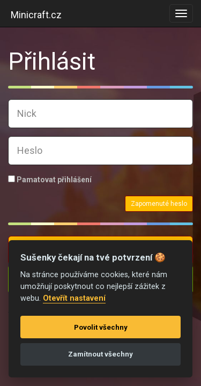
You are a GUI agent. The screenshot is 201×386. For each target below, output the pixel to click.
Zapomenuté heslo (159, 203)
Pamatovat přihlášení (50, 179)
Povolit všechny (101, 327)
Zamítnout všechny (100, 354)
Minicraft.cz (36, 14)
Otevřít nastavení (74, 298)
